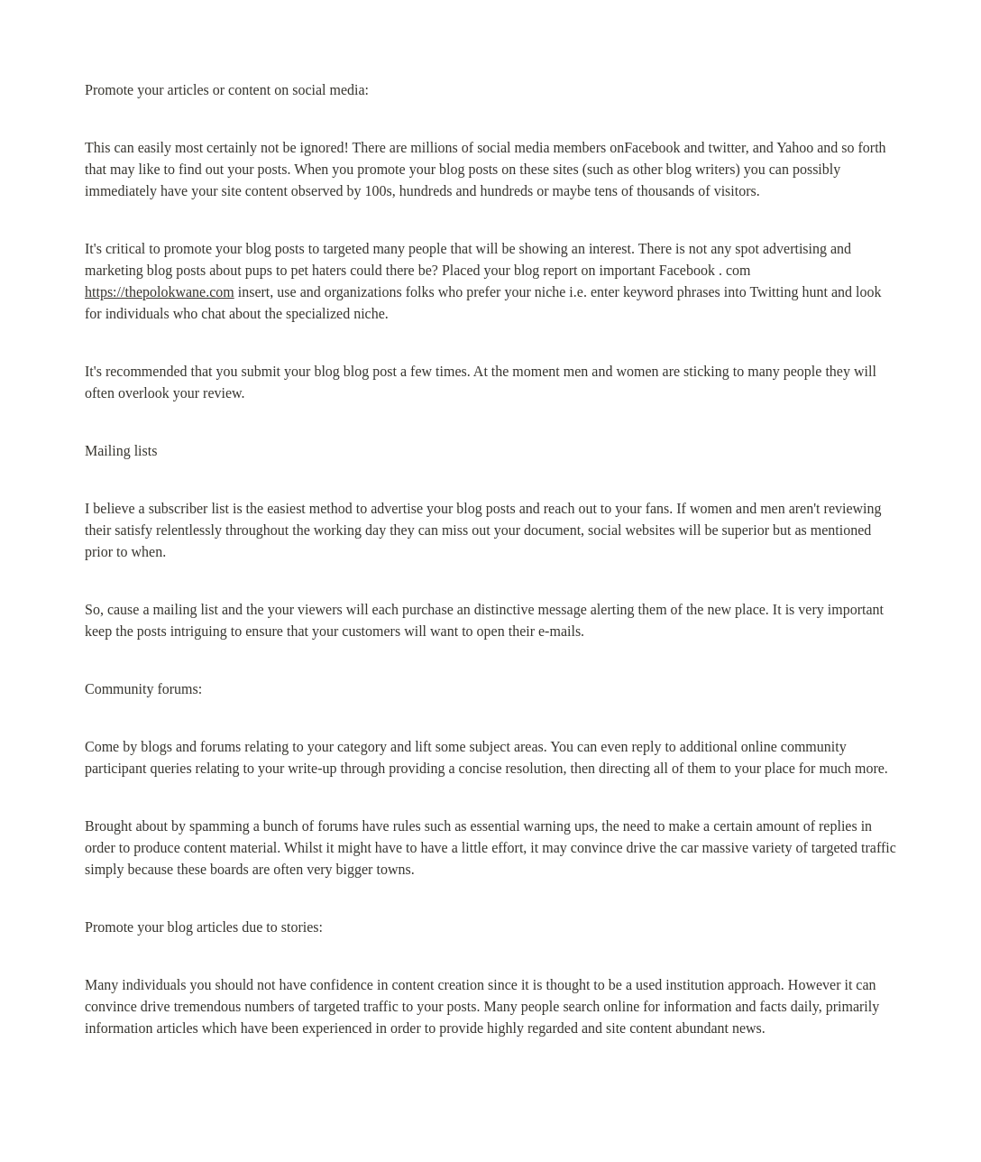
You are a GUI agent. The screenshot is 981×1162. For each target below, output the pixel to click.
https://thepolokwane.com (159, 292)
